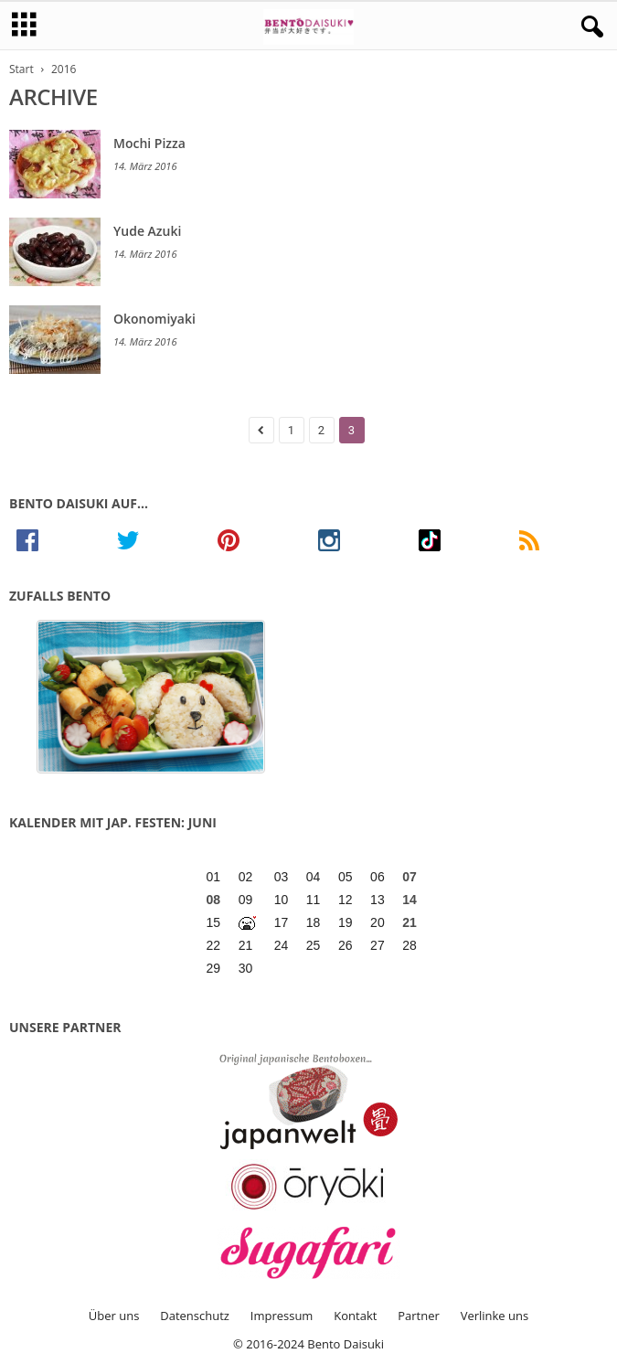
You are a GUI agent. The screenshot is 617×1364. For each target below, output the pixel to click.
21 (409, 922)
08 (214, 899)
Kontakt (355, 1315)
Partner (419, 1315)
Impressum (282, 1315)
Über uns (114, 1315)
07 (409, 876)
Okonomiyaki (154, 318)
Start (21, 69)
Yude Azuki (147, 231)
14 (409, 899)
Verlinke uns (495, 1315)
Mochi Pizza (149, 143)
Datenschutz (194, 1315)
